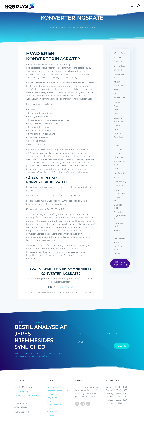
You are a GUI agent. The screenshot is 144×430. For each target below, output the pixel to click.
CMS (116, 113)
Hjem (62, 27)
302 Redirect (120, 66)
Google (117, 129)
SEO (116, 234)
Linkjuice (118, 185)
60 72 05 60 (67, 287)
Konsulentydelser (54, 412)
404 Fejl (118, 70)
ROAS (117, 230)
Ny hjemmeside (54, 405)
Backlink (118, 102)
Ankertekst (119, 97)
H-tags (117, 141)
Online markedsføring (56, 387)
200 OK (117, 57)
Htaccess (118, 157)
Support (50, 415)
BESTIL (122, 345)
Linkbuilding (120, 181)
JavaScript (119, 173)
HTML (116, 145)
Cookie (117, 125)
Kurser (49, 408)
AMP (116, 93)
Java (116, 168)
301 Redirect (120, 61)
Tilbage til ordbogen (119, 263)
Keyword (118, 177)
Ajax (116, 89)
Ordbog (71, 27)
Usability (118, 253)
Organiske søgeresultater (120, 215)
